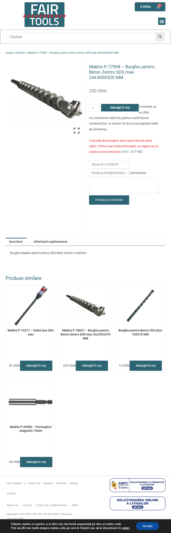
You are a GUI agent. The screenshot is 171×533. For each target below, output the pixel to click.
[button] (161, 21)
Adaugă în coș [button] (36, 365)
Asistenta (61, 483)
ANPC (75, 505)
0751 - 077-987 (132, 151)
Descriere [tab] (16, 241)
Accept (148, 526)
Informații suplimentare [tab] (50, 241)
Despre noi (35, 483)
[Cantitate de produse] (94, 108)
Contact (11, 493)
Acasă (9, 52)
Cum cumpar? (16, 483)
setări (125, 528)
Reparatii (48, 483)
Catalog (73, 483)
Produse (20, 52)
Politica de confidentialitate (52, 505)
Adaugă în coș (120, 107)
